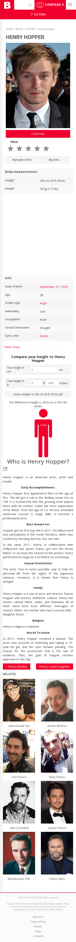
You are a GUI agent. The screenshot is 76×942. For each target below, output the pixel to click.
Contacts (38, 936)
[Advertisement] (38, 234)
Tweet (8, 347)
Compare (50, 5)
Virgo (43, 303)
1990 (64, 287)
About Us (38, 916)
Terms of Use (38, 921)
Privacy (38, 926)
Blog (38, 931)
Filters (38, 14)
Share (16, 347)
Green (44, 336)
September (47, 287)
